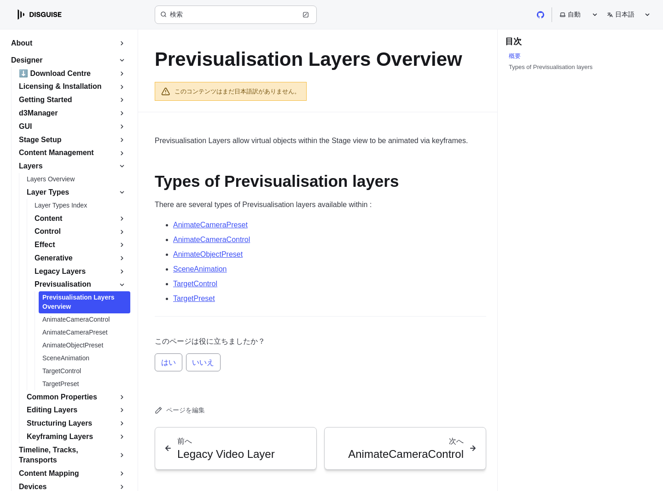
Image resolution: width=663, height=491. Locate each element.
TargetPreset (194, 298)
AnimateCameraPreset (210, 225)
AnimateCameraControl (211, 239)
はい (168, 362)
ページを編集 (180, 410)
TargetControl (195, 284)
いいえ (203, 362)
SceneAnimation (200, 269)
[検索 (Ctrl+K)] (236, 15)
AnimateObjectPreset (208, 254)
